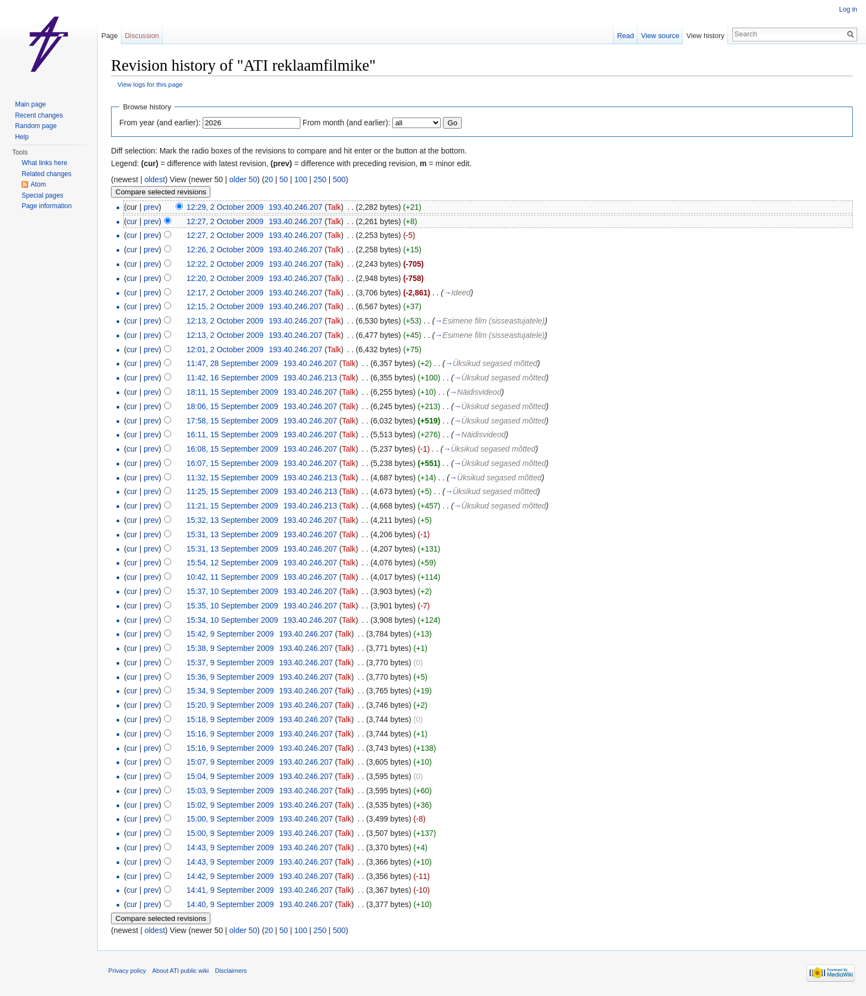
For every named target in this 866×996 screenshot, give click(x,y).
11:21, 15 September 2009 (232, 505)
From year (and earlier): (159, 122)
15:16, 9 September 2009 (230, 733)
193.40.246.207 (296, 207)
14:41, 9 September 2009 (230, 890)
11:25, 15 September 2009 (232, 491)
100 (300, 179)
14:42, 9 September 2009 (230, 876)
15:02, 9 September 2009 (230, 805)
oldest (154, 179)
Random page (35, 126)
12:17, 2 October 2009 (225, 292)
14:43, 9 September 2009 (230, 847)
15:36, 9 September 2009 (230, 676)
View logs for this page (150, 84)
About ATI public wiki (180, 970)
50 (283, 179)
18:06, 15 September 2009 (232, 406)
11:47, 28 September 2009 (232, 363)
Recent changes (39, 115)
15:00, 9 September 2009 (230, 818)
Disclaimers (231, 970)
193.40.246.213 (310, 377)
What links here (44, 163)
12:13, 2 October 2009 (225, 320)
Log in (848, 9)
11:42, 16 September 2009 (232, 377)
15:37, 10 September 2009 (232, 591)
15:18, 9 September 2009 (230, 719)
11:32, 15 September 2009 (232, 477)
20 (269, 179)
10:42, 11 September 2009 (232, 577)
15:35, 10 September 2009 (232, 605)
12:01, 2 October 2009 (225, 349)
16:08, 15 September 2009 (232, 448)
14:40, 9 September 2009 (230, 904)
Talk (334, 207)
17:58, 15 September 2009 (232, 420)
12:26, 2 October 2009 (225, 249)
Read (625, 35)
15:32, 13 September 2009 (232, 520)
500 (338, 179)
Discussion (142, 35)
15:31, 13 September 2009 (232, 534)
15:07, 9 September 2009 (230, 761)
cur (131, 221)
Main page (30, 104)
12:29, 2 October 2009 (225, 207)
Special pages (42, 195)
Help (22, 137)
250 (320, 179)
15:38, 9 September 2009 (230, 648)
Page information (47, 206)
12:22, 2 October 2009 (225, 263)
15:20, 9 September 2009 (230, 705)
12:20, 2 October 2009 (225, 278)
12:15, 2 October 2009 (225, 306)
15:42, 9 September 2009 (230, 633)
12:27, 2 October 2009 (225, 221)
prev (151, 207)
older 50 (243, 179)
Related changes (46, 174)
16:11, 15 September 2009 (232, 434)
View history (706, 35)
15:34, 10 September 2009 (232, 620)
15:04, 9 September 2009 (230, 776)
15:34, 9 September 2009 (230, 690)
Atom (38, 184)
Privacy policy (127, 970)
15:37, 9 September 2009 (230, 662)
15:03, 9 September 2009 (230, 790)
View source (660, 35)
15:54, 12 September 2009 (232, 562)
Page (109, 35)
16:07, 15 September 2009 (232, 463)
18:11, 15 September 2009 (232, 392)
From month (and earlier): (346, 122)
